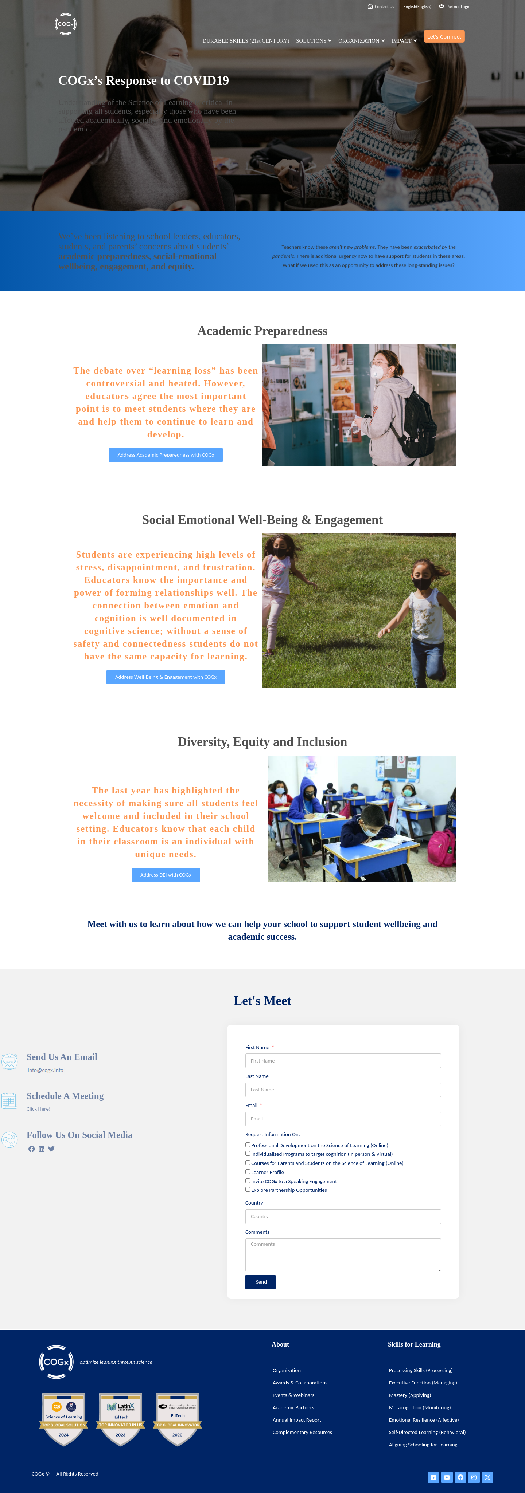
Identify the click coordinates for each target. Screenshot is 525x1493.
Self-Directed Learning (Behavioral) (427, 1432)
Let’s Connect (444, 36)
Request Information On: (272, 1134)
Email (252, 1105)
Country (254, 1202)
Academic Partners (293, 1407)
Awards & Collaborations (300, 1382)
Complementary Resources (302, 1432)
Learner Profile (267, 1172)
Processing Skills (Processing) (421, 1370)
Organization (287, 1370)
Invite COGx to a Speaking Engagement (294, 1181)
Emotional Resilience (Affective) (424, 1420)
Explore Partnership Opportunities (289, 1190)
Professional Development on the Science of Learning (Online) (319, 1145)
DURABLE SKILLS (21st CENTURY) (245, 41)
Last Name (257, 1076)
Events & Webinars (293, 1395)
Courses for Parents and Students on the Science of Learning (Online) (327, 1163)
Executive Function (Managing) (423, 1382)
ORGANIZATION (361, 41)
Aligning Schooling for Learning (423, 1444)
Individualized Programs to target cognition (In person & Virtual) (322, 1154)
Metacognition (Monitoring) (420, 1407)
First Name (258, 1047)
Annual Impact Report (297, 1420)
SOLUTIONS (313, 41)
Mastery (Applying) (410, 1395)
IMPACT (403, 41)
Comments (257, 1232)
